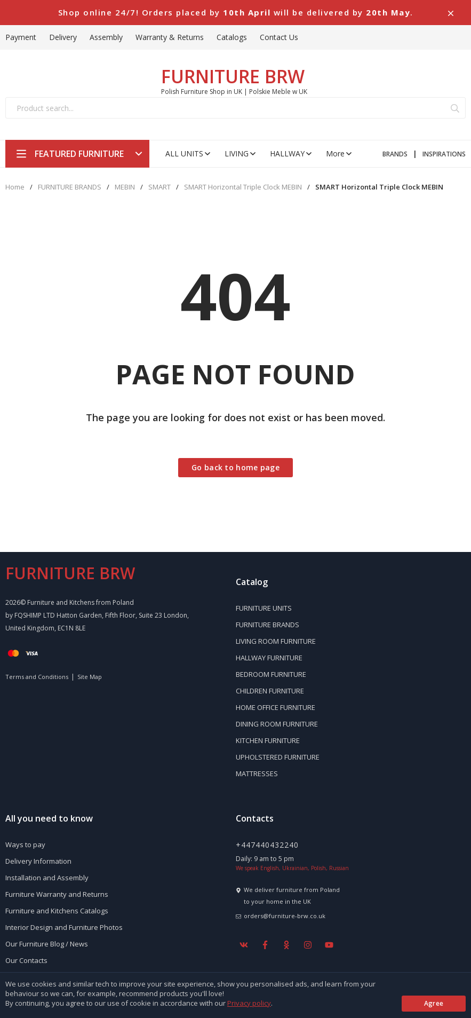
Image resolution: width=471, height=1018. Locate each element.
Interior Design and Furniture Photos (64, 927)
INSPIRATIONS (444, 154)
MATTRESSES (257, 773)
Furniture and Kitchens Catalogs (56, 911)
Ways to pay (25, 844)
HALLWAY (291, 153)
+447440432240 (267, 845)
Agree (434, 1003)
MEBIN (125, 187)
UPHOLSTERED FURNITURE (278, 757)
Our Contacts (26, 960)
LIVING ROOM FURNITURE (276, 641)
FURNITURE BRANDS (69, 187)
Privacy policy (249, 1003)
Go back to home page (235, 467)
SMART (159, 187)
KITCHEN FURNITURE (268, 740)
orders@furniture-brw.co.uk (284, 916)
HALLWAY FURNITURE (269, 657)
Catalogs (232, 37)
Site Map (89, 677)
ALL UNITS (188, 153)
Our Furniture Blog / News (46, 944)
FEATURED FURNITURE (79, 154)
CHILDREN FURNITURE (270, 691)
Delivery (63, 37)
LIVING (241, 153)
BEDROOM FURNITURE (271, 674)
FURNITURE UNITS (264, 608)
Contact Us (279, 37)
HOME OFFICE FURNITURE (275, 707)
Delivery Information (38, 861)
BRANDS (395, 154)
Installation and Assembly (47, 877)
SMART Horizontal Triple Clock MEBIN (243, 187)
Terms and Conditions (36, 677)
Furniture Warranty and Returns (56, 894)
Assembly (106, 37)
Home (15, 187)
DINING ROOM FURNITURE (277, 724)
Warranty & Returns (169, 37)
